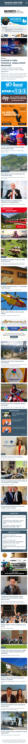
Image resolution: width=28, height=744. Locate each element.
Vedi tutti (24, 550)
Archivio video (23, 434)
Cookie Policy (22, 742)
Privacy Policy (16, 742)
